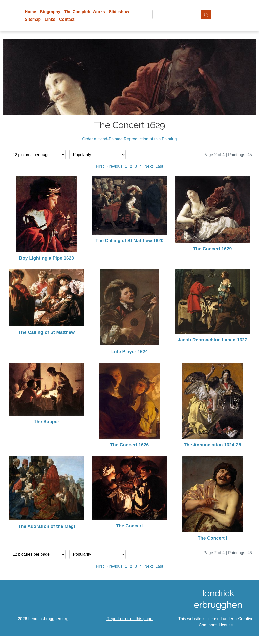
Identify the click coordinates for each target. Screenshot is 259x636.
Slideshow (119, 12)
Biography (50, 12)
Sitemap (33, 19)
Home (30, 12)
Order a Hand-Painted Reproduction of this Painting (129, 139)
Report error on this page (129, 618)
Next (148, 166)
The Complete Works (84, 12)
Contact (67, 19)
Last (159, 166)
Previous (114, 166)
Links (50, 19)
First (100, 166)
